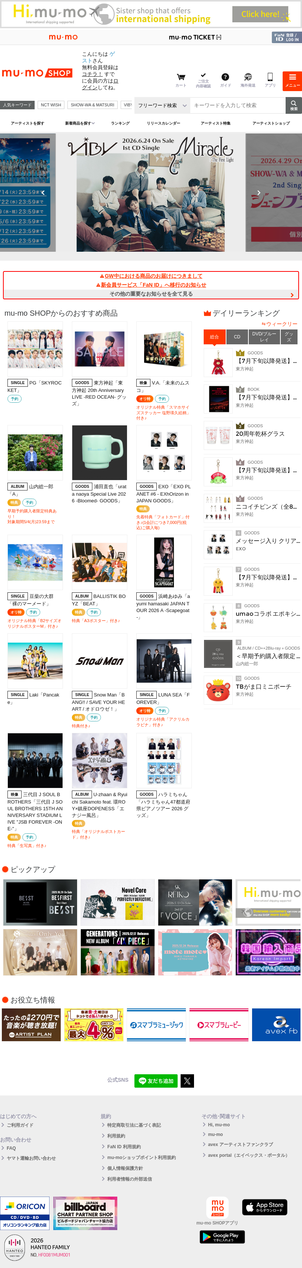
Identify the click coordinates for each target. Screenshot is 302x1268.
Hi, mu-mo (219, 1124)
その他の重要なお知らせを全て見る (151, 294)
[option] (151, 192)
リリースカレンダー (163, 123)
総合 (214, 336)
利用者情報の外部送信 (129, 1179)
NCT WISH (51, 105)
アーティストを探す (27, 123)
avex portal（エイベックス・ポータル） (249, 1155)
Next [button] (259, 193)
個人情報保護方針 (125, 1168)
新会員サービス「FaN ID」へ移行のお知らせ (151, 285)
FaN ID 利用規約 (123, 1146)
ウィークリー (282, 324)
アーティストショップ (271, 123)
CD (237, 336)
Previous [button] (43, 193)
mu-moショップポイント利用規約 (141, 1157)
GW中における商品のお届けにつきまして (150, 276)
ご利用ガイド (20, 1125)
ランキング (120, 123)
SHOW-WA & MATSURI (92, 105)
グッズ (288, 336)
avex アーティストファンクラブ (240, 1144)
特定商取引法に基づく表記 (134, 1125)
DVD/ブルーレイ (264, 336)
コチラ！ (92, 74)
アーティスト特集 (216, 123)
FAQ (11, 1148)
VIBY (128, 105)
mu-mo (215, 1134)
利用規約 (116, 1136)
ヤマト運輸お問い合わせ (31, 1158)
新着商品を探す (78, 123)
